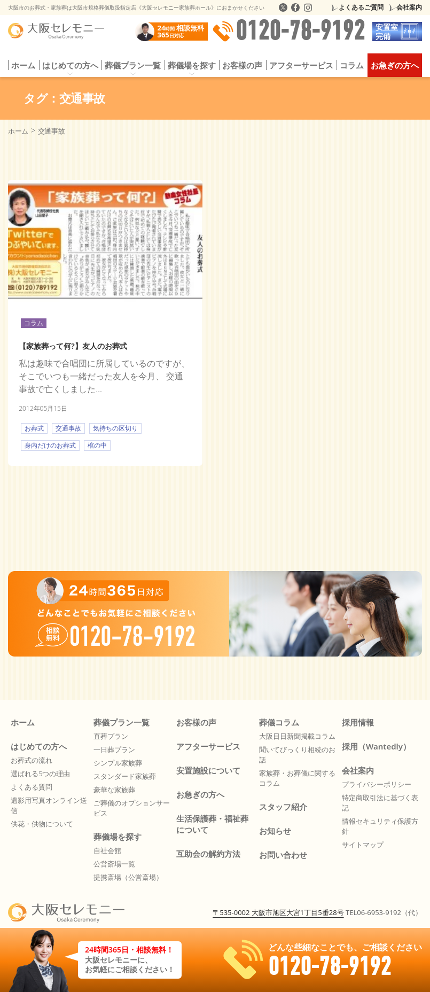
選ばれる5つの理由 (40, 773)
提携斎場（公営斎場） (128, 877)
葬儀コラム (279, 722)
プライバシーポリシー (376, 784)
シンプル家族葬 (117, 763)
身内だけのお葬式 (50, 445)
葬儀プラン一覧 (133, 65)
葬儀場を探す (192, 65)
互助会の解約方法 (208, 853)
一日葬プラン (114, 749)
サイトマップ (363, 844)
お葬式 (34, 428)
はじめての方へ (70, 65)
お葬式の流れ (31, 760)
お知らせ (275, 830)
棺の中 (97, 445)
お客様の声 (242, 65)
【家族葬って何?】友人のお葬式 (73, 346)
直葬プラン (110, 736)
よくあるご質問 (361, 7)
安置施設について (208, 770)
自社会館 (107, 850)
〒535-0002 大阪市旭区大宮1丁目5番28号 (278, 912)
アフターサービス (301, 65)
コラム (352, 65)
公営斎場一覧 (114, 864)
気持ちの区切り (115, 428)
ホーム (23, 65)
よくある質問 (31, 787)
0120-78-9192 (288, 31)
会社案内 (409, 7)
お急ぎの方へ (395, 65)
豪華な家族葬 (114, 789)
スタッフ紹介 (283, 806)
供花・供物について (42, 824)
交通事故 (68, 428)
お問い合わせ (283, 854)
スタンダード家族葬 (124, 776)
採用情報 (358, 722)
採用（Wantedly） (376, 746)
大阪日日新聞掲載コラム (297, 736)
